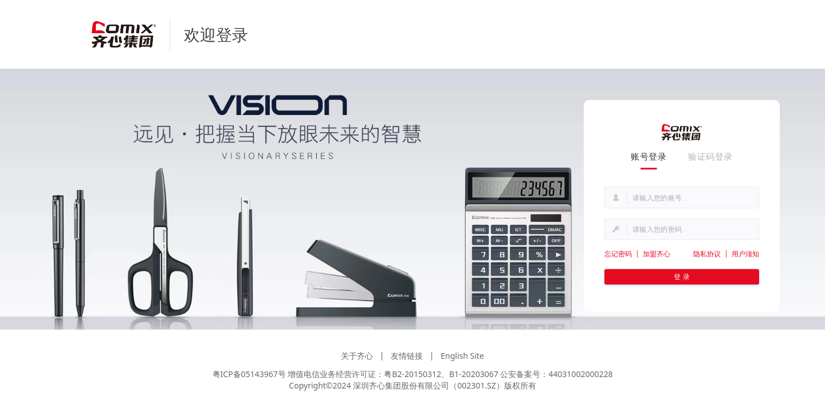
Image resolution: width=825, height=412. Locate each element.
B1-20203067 (473, 374)
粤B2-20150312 (412, 374)
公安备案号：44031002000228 (556, 374)
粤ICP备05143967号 (249, 374)
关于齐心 (357, 355)
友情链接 (407, 355)
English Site (462, 355)
